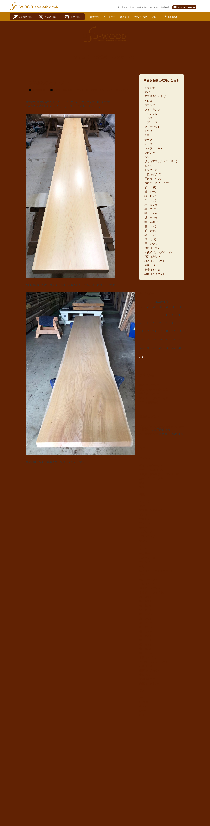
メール (184, 7)
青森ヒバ (149, 265)
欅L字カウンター (149, 393)
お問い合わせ (146, 16)
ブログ (162, 16)
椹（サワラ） (152, 217)
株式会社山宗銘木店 (46, 6)
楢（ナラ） (151, 230)
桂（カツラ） (152, 204)
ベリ (147, 157)
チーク (148, 139)
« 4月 (142, 357)
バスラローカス (153, 148)
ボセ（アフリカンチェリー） (161, 161)
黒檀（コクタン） (154, 274)
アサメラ (149, 87)
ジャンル (144, 458)
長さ (142, 690)
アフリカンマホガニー (157, 96)
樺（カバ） (151, 239)
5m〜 (142, 711)
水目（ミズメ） (153, 248)
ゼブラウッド (152, 127)
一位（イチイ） (153, 174)
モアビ (148, 165)
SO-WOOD (21, 6)
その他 (148, 131)
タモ (147, 135)
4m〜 (142, 706)
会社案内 (128, 16)
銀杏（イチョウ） (154, 261)
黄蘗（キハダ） (153, 269)
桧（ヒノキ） (152, 213)
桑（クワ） (151, 209)
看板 (142, 483)
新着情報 (95, 16)
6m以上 (143, 715)
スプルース (151, 122)
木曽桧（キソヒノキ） (101, 90)
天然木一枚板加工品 (151, 470)
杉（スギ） (151, 187)
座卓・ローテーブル (151, 478)
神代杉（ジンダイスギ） (158, 252)
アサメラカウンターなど (153, 398)
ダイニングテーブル (151, 465)
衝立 (142, 487)
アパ (147, 92)
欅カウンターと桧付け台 (153, 389)
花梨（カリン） (153, 256)
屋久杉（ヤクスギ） (156, 178)
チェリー (149, 144)
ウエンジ (149, 105)
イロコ (148, 100)
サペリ (148, 118)
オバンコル (151, 114)
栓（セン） (151, 196)
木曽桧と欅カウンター (49, 83)
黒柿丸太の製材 (148, 434)
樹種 (142, 494)
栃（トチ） (151, 192)
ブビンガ (149, 152)
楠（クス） (151, 226)
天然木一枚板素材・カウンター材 (71, 90)
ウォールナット (153, 109)
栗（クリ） (151, 200)
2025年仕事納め (148, 402)
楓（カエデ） (152, 222)
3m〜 (142, 698)
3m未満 (143, 702)
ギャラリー (111, 16)
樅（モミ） (151, 235)
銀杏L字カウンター (150, 385)
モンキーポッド (153, 170)
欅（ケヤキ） (122, 90)
